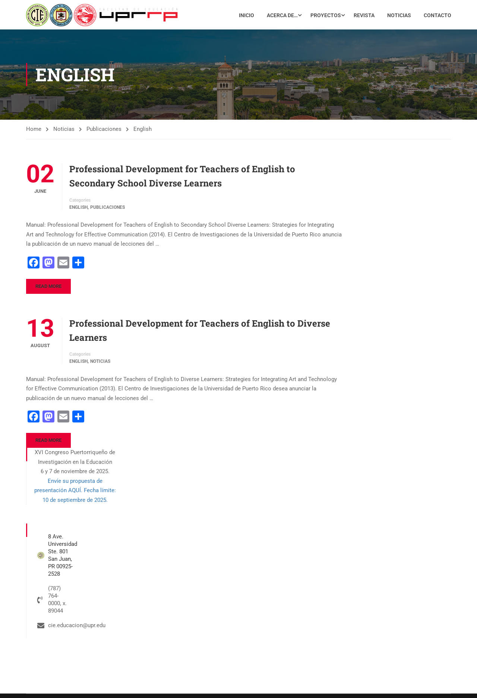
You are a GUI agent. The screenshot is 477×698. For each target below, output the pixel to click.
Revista (363, 16)
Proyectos (325, 16)
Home (33, 132)
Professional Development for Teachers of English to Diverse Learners (199, 333)
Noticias (399, 16)
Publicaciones (103, 132)
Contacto (437, 16)
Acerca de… (281, 16)
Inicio (246, 16)
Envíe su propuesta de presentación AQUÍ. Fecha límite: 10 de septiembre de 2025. (75, 493)
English (78, 210)
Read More (48, 289)
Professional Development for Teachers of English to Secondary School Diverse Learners (182, 179)
